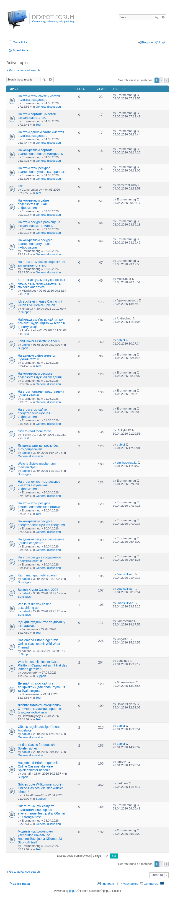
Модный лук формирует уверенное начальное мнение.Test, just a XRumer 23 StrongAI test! (40, 837)
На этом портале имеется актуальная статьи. (37, 115)
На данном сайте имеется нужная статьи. (37, 357)
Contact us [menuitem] (151, 883)
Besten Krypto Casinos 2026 (38, 589)
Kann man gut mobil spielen (37, 575)
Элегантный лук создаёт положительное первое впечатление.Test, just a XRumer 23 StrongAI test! (41, 811)
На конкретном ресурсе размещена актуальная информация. (35, 243)
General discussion (48, 106)
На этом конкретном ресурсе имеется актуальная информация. (39, 485)
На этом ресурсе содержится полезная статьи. (39, 559)
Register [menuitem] (147, 42)
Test (38, 124)
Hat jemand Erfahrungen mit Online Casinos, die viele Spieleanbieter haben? (38, 766)
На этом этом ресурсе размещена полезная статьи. (39, 505)
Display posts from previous (83, 855)
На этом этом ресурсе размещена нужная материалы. (41, 170)
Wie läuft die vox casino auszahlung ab (34, 606)
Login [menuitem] (162, 42)
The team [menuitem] (107, 883)
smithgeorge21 (127, 462)
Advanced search (163, 17)
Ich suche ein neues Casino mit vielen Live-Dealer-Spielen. (40, 303)
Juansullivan (125, 574)
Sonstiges (24, 474)
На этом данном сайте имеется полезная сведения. (41, 133)
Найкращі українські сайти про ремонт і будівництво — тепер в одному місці (41, 323)
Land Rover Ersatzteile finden (39, 341)
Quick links (20, 42)
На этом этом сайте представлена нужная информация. (34, 413)
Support (26, 312)
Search (156, 17)
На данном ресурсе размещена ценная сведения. (41, 541)
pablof (26, 344)
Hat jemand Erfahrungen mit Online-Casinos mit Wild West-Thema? (39, 643)
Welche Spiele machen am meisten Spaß (37, 465)
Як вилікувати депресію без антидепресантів (38, 447)
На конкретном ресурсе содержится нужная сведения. (40, 375)
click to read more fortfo (34, 431)
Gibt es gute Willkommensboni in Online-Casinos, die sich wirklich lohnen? (41, 788)
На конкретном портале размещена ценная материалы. (41, 152)
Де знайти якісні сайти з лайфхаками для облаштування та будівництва (41, 687)
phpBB (73, 890)
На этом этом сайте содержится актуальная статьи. (41, 263)
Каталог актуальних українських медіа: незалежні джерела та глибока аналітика (41, 283)
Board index (21, 883)
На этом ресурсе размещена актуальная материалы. (39, 224)
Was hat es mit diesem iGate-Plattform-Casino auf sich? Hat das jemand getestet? (42, 665)
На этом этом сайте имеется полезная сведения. (39, 97)
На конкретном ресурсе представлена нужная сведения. (42, 523)
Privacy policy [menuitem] (129, 883)
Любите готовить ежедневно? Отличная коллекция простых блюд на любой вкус (40, 708)
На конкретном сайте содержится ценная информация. (33, 204)
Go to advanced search (24, 70)
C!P (20, 186)
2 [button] (161, 80)
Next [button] (166, 80)
